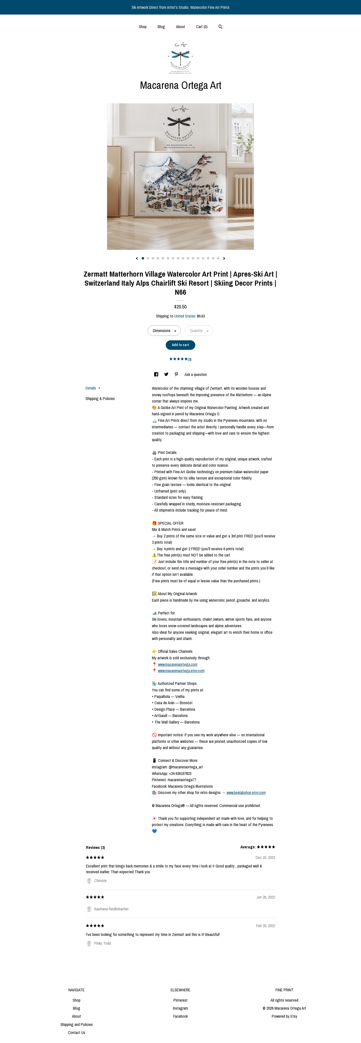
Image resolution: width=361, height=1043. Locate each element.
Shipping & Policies (100, 398)
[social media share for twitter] (166, 374)
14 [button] (208, 258)
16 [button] (218, 258)
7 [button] (173, 258)
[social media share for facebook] (156, 374)
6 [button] (168, 258)
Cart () (202, 26)
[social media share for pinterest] (176, 374)
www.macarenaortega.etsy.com (181, 670)
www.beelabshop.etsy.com (246, 792)
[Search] (220, 27)
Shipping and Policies (76, 1024)
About (180, 26)
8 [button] (178, 258)
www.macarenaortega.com (177, 664)
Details (92, 388)
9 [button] (183, 258)
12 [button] (198, 258)
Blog (161, 26)
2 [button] (148, 258)
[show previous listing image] (137, 259)
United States (184, 316)
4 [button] (158, 258)
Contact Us (76, 1032)
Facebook (180, 1016)
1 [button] (143, 258)
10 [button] (188, 258)
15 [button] (213, 258)
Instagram (180, 1008)
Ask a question (196, 374)
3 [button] (153, 258)
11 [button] (193, 258)
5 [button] (163, 258)
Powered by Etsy (284, 1016)
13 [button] (203, 258)
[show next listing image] (224, 259)
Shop (143, 26)
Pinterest (180, 1000)
